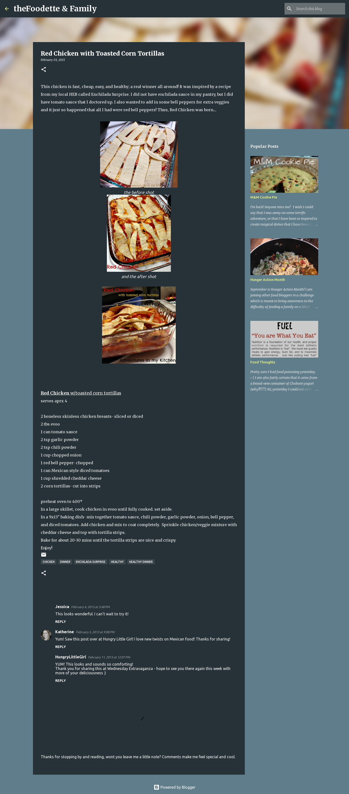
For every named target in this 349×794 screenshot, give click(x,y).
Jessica (62, 606)
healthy (117, 561)
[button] (44, 69)
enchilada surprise (90, 561)
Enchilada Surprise (110, 94)
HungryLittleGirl (70, 657)
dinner (65, 561)
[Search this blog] (319, 9)
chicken (49, 561)
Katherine (64, 632)
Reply (60, 622)
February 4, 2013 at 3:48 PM (90, 607)
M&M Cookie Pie (263, 197)
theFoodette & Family (55, 9)
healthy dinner (141, 561)
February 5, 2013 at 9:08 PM (95, 632)
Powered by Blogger (174, 787)
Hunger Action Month (267, 280)
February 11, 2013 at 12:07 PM (109, 657)
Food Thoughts (262, 362)
